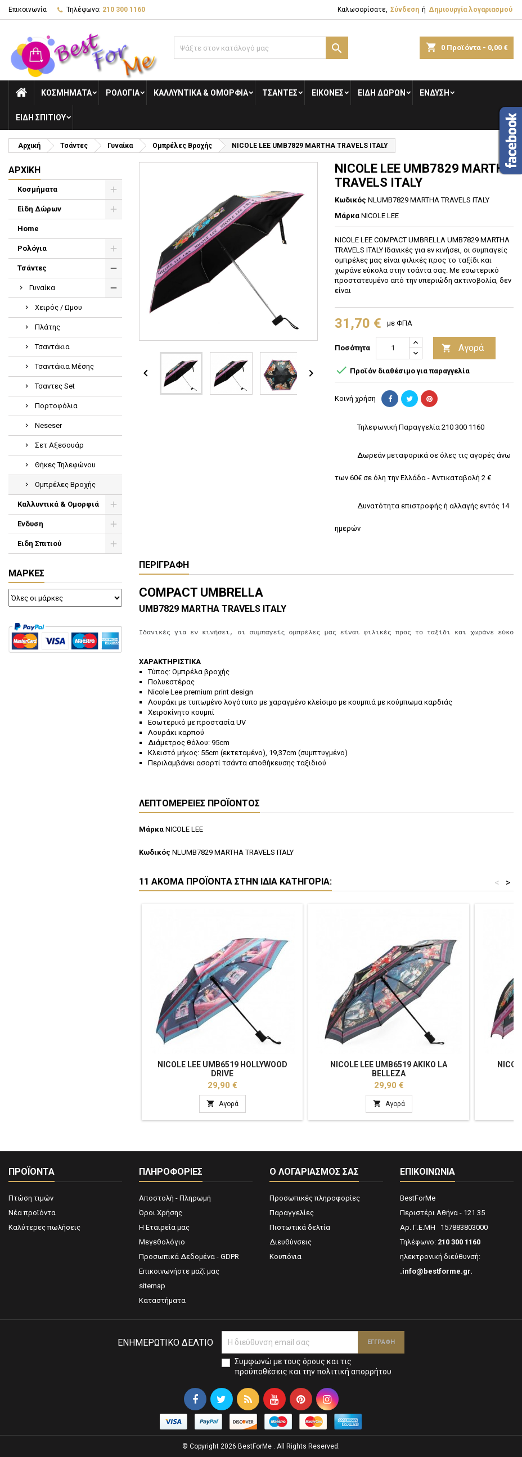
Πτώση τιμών (30, 1198)
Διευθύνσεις (290, 1242)
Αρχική (24, 170)
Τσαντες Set (55, 386)
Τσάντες (280, 92)
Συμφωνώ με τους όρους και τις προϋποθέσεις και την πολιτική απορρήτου (313, 1366)
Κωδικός (350, 200)
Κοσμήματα (66, 92)
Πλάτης (47, 327)
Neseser (48, 425)
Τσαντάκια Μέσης (64, 366)
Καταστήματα (162, 1300)
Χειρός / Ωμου (58, 307)
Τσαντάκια (52, 346)
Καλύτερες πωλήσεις (44, 1227)
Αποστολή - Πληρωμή (175, 1198)
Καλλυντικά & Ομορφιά (201, 92)
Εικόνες (328, 92)
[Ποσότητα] (393, 348)
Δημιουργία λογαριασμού (470, 9)
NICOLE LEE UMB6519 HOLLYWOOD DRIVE (222, 1069)
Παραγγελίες (291, 1212)
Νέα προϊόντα (32, 1212)
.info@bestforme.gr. (436, 1271)
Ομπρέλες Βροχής (65, 484)
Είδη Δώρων (382, 92)
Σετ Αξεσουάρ (59, 445)
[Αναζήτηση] (261, 48)
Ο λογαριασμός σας (314, 1171)
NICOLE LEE (184, 829)
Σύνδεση (404, 9)
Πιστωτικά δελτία (299, 1227)
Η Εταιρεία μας (164, 1227)
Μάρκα (347, 215)
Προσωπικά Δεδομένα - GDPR (189, 1256)
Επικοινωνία (27, 9)
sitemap (152, 1286)
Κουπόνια (285, 1256)
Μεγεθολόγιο (162, 1242)
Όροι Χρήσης (160, 1212)
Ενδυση (434, 92)
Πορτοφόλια (56, 406)
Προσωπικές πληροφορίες (314, 1198)
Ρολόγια (123, 92)
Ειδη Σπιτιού (41, 117)
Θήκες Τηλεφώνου (65, 465)
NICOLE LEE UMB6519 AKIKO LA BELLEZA (388, 1069)
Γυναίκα (42, 287)
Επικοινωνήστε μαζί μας (179, 1271)
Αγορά (463, 348)
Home (28, 228)
